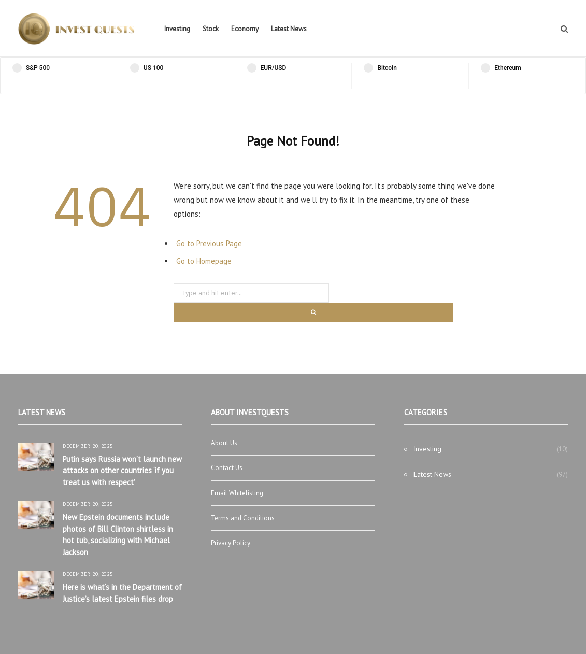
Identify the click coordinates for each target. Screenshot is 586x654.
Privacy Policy (230, 542)
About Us (224, 442)
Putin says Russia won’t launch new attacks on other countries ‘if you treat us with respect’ (122, 470)
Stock (211, 28)
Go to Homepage (204, 261)
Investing (177, 28)
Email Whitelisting (237, 493)
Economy (245, 28)
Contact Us (226, 467)
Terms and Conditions (243, 518)
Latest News (289, 28)
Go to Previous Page (209, 243)
